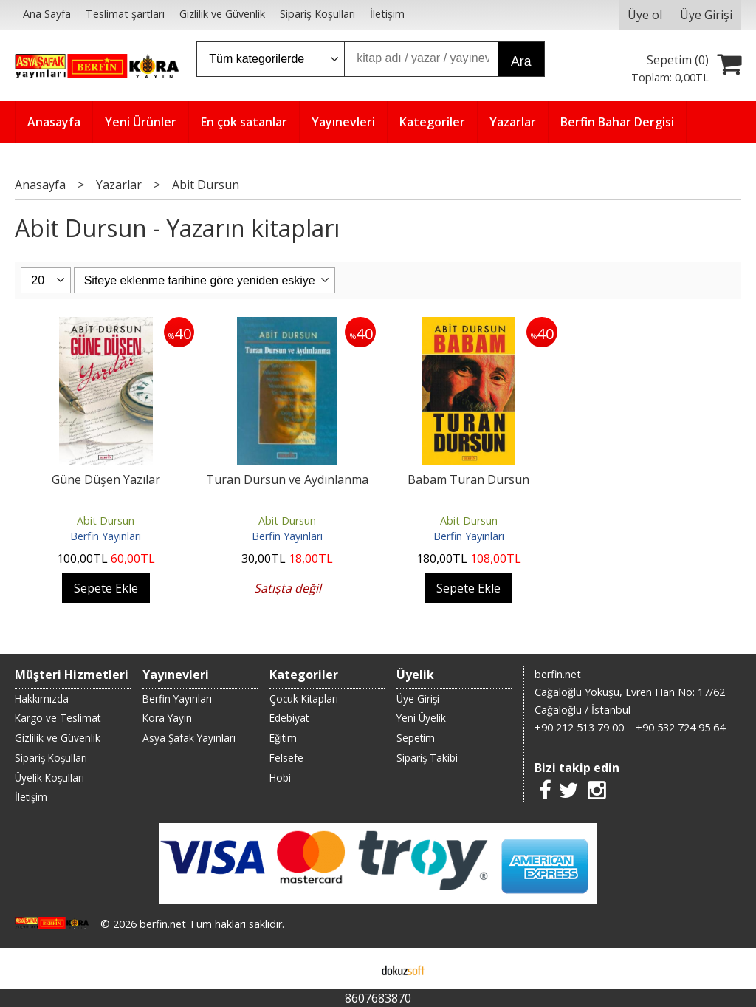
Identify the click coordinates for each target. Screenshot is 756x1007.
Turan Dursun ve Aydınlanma (287, 479)
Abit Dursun (105, 520)
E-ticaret (354, 968)
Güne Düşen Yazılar (106, 479)
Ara (521, 61)
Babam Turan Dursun (468, 479)
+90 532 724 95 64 (680, 727)
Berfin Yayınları (105, 536)
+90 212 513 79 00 (579, 727)
